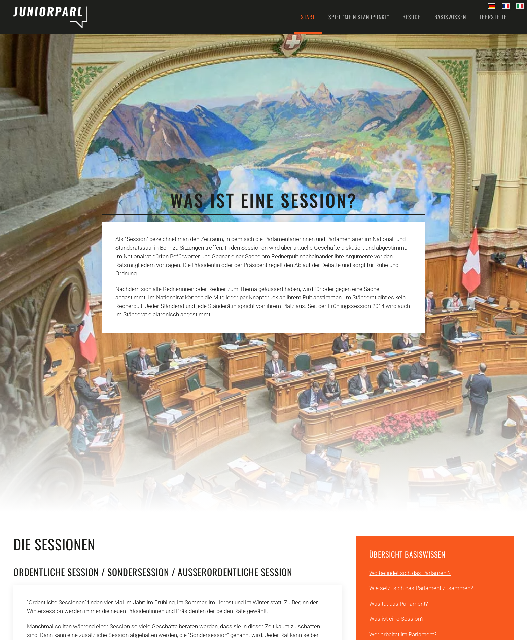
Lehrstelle (493, 17)
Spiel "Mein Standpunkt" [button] (358, 17)
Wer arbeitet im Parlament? (403, 634)
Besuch (411, 17)
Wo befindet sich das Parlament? (410, 573)
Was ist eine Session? (396, 618)
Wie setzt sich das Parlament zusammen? (421, 588)
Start (308, 17)
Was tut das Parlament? (398, 603)
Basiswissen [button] (450, 17)
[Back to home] (50, 17)
